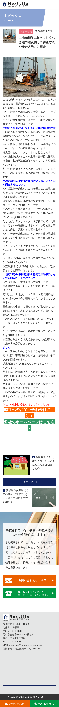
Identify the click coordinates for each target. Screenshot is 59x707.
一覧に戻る (29, 482)
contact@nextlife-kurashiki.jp (26, 644)
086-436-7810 (17, 637)
